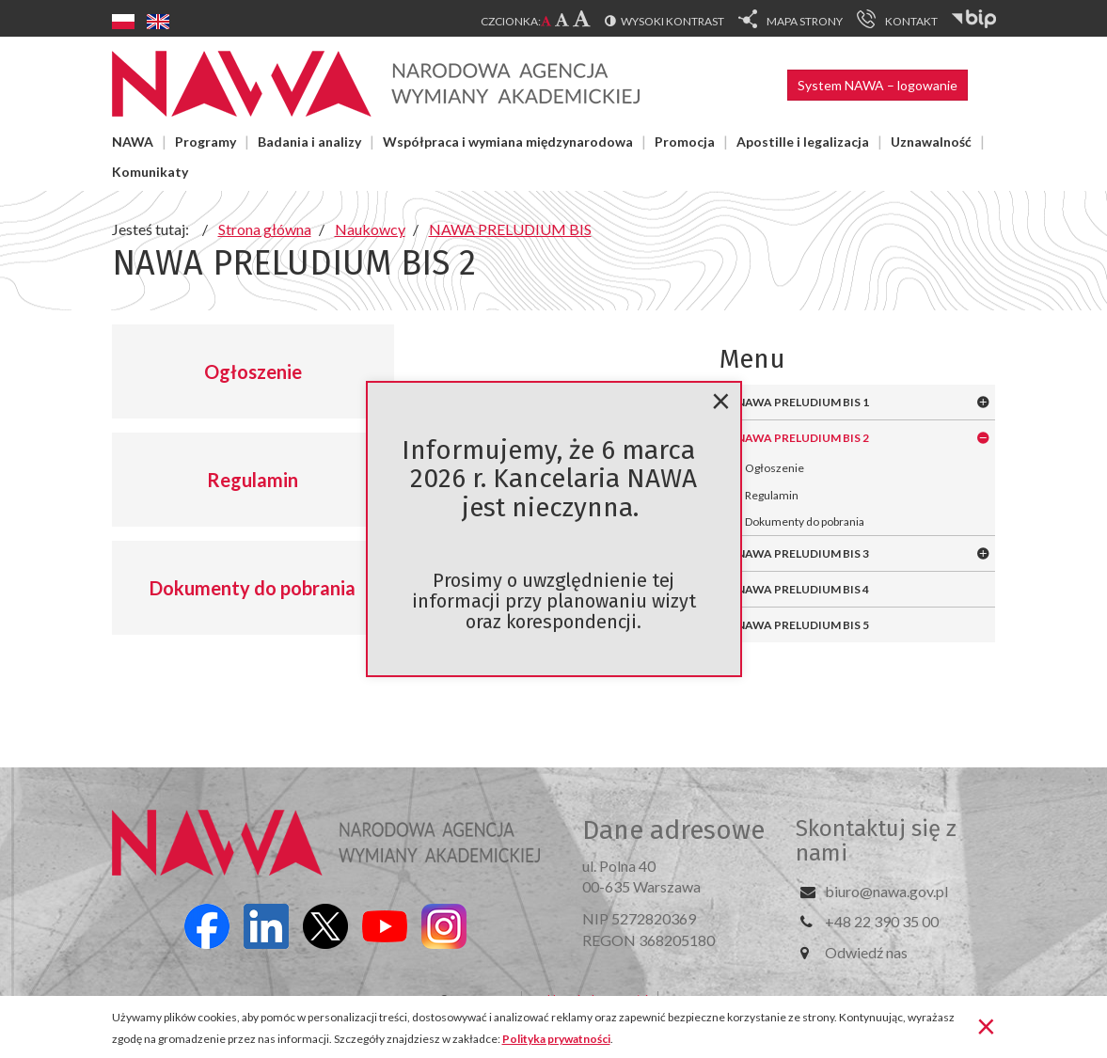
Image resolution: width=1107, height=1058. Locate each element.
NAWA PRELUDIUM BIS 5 (802, 625)
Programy (205, 142)
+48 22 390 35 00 (882, 921)
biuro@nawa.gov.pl (886, 891)
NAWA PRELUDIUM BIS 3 (802, 553)
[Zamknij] (986, 1025)
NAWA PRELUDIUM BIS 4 (802, 589)
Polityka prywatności (556, 1039)
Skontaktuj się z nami (876, 840)
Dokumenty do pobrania (253, 587)
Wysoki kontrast (672, 21)
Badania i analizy (309, 142)
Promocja (685, 142)
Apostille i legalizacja (802, 142)
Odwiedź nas (866, 952)
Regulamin (252, 479)
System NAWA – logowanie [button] (877, 85)
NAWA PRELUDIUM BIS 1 (802, 402)
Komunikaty (150, 172)
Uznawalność (931, 142)
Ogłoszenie (253, 371)
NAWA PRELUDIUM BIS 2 (802, 438)
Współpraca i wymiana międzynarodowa (508, 142)
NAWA (132, 142)
